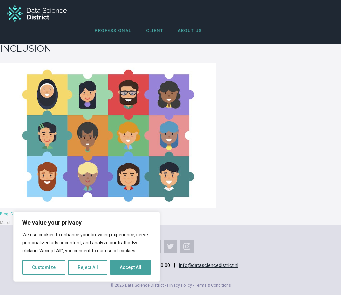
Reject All (88, 267)
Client (154, 30)
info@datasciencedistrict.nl (208, 265)
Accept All (130, 267)
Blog (4, 214)
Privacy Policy (179, 285)
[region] (86, 247)
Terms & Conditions (213, 285)
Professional (113, 30)
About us (190, 30)
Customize (44, 267)
